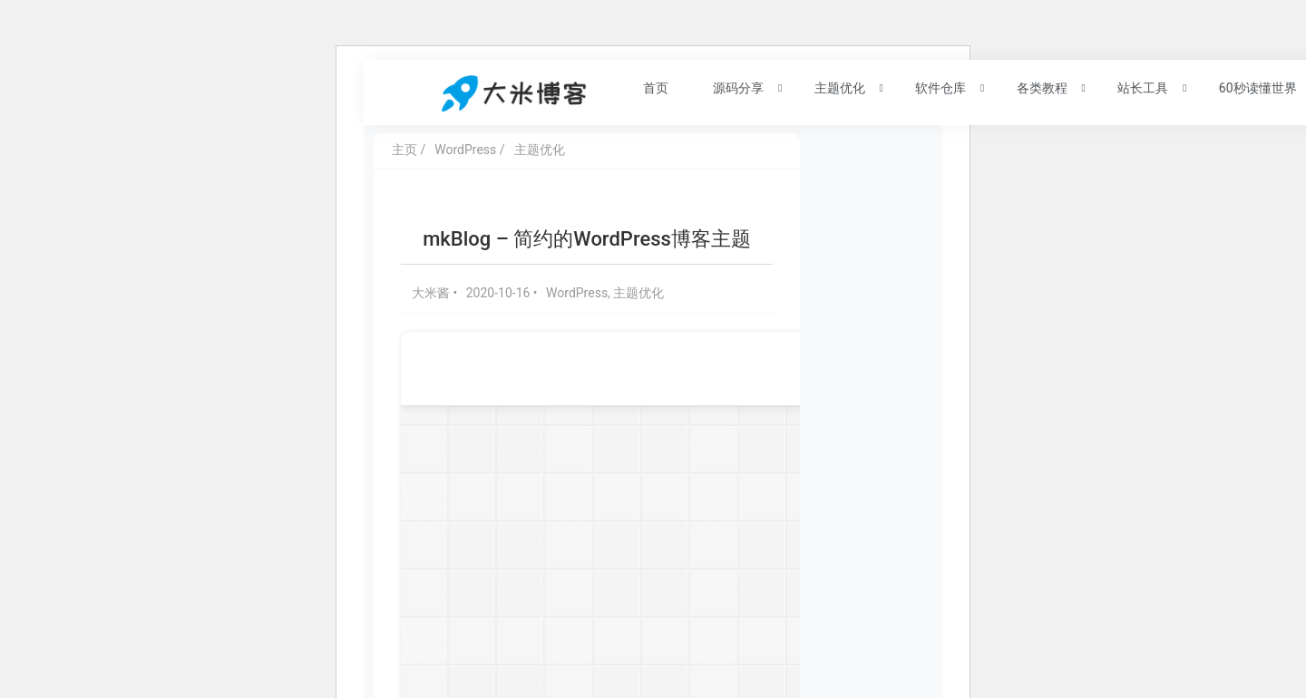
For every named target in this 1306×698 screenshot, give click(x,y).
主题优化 (829, 87)
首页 (645, 87)
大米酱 (432, 293)
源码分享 (729, 87)
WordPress (465, 149)
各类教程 (1032, 87)
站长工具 (1133, 87)
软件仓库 (931, 87)
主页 (404, 149)
